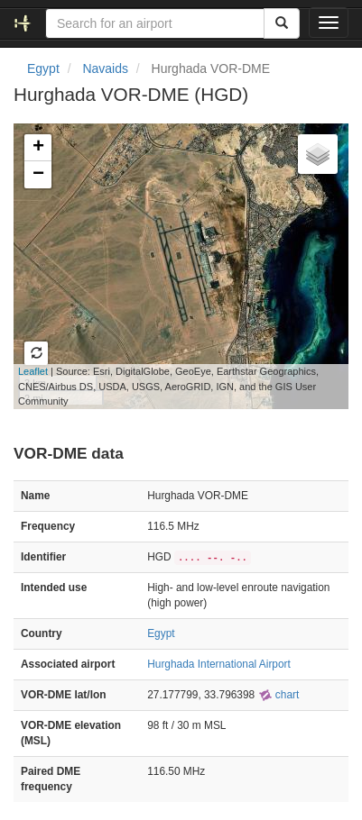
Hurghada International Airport (219, 664)
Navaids (105, 68)
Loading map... (166, 265)
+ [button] (38, 147)
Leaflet (33, 371)
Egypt (43, 68)
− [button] (38, 174)
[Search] (282, 23)
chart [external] (279, 694)
